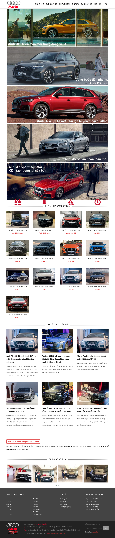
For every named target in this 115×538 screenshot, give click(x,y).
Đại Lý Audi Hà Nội (92, 506)
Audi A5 (97, 289)
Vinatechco (95, 532)
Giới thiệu (39, 4)
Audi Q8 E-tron (44, 233)
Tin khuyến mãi (64, 501)
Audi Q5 (44, 261)
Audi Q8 (97, 233)
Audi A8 (17, 289)
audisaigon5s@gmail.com (57, 533)
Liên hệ (97, 4)
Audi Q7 (18, 261)
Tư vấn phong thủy (65, 506)
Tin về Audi (63, 504)
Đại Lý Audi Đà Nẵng (92, 509)
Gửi (106, 528)
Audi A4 (17, 318)
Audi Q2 (97, 261)
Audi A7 (44, 289)
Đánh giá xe (86, 4)
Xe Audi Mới (64, 4)
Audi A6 (71, 289)
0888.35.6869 (31, 533)
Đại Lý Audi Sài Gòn (92, 504)
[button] (106, 4)
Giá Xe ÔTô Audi (91, 501)
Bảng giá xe (51, 4)
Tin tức (75, 4)
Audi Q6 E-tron (17, 233)
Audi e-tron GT (71, 233)
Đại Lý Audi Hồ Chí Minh (94, 499)
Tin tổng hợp (63, 499)
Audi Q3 (71, 261)
